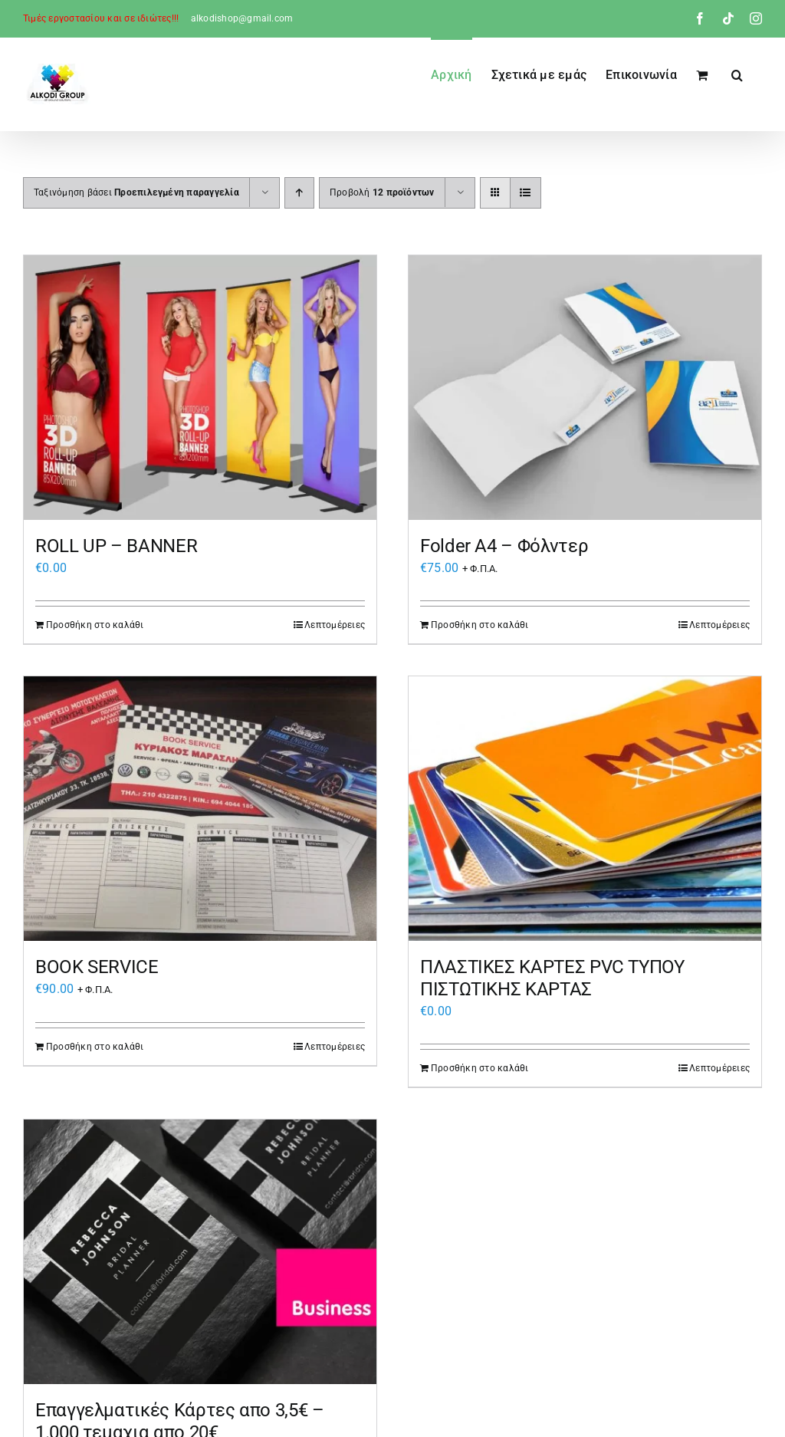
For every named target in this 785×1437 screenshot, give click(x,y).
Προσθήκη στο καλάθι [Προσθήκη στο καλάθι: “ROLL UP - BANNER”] (95, 625)
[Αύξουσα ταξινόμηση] (299, 193)
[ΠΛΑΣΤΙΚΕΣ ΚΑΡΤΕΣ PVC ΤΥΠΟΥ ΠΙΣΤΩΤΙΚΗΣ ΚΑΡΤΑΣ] (585, 808)
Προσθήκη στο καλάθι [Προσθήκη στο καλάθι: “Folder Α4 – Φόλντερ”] (480, 625)
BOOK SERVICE (97, 967)
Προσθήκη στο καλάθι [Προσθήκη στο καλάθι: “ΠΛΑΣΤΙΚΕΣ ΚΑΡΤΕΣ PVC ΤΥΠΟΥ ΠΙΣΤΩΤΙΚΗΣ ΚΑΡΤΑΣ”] (480, 1068)
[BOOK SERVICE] (200, 808)
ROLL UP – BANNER (116, 546)
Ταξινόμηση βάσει (136, 192)
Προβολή (382, 192)
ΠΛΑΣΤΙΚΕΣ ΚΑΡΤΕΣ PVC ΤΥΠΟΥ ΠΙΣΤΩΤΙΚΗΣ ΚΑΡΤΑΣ (552, 978)
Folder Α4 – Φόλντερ (504, 546)
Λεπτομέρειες (334, 625)
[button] (737, 74)
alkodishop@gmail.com (242, 18)
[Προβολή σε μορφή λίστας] (525, 193)
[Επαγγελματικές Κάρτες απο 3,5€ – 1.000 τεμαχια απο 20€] (200, 1252)
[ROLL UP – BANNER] (200, 387)
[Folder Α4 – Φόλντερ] (585, 387)
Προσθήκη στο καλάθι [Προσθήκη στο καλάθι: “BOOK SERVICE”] (95, 1046)
